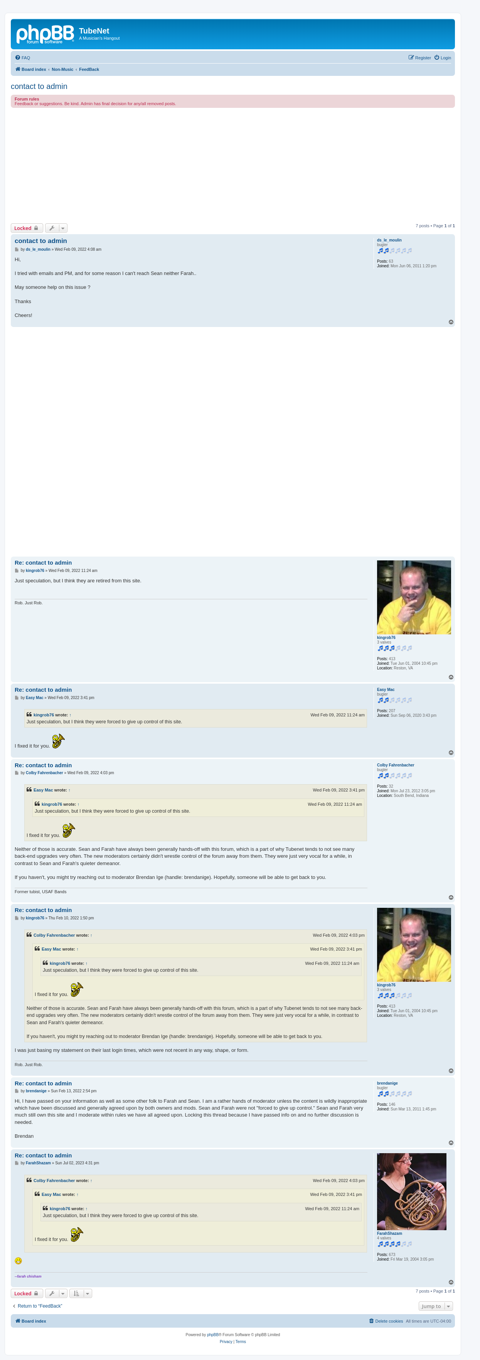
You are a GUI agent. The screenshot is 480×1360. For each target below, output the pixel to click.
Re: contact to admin (43, 562)
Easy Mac (386, 690)
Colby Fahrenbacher (395, 765)
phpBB (213, 1335)
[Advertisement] (242, 166)
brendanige (387, 1083)
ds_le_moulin (389, 240)
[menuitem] (22, 57)
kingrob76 (386, 638)
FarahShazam (389, 1233)
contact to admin (39, 86)
